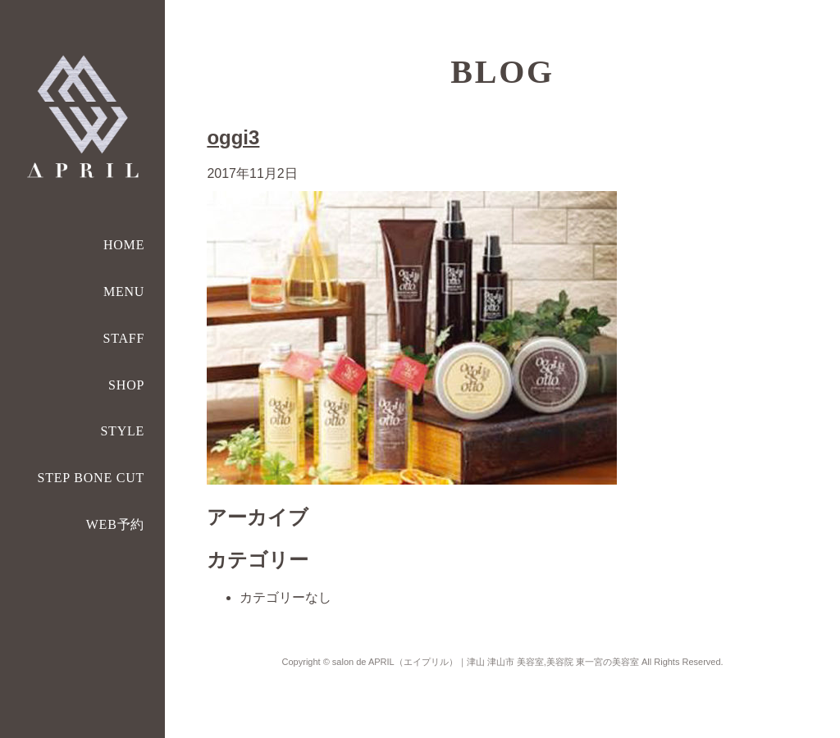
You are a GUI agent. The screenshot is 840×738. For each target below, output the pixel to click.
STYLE (122, 431)
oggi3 (233, 137)
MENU (123, 291)
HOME (123, 245)
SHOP (126, 385)
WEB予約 (115, 524)
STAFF (123, 338)
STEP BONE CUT (90, 478)
